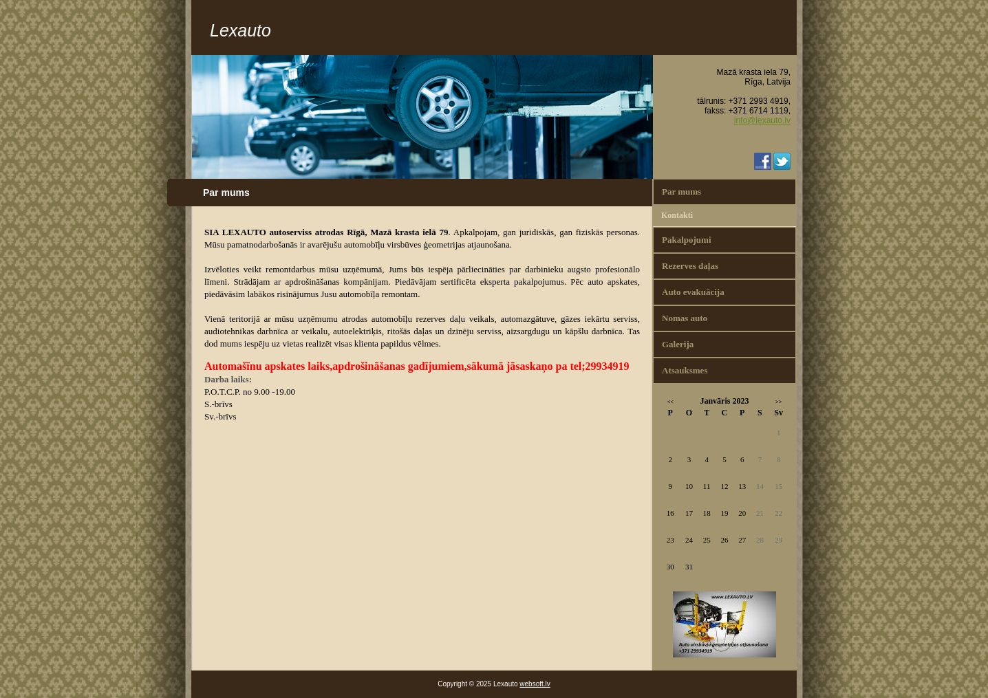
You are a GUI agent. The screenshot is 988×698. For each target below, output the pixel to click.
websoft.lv (534, 684)
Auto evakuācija (693, 292)
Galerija (678, 344)
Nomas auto (684, 318)
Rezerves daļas (690, 266)
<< (670, 402)
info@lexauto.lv (762, 120)
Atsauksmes (684, 370)
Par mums (681, 191)
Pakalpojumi (686, 240)
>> (778, 402)
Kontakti (677, 215)
